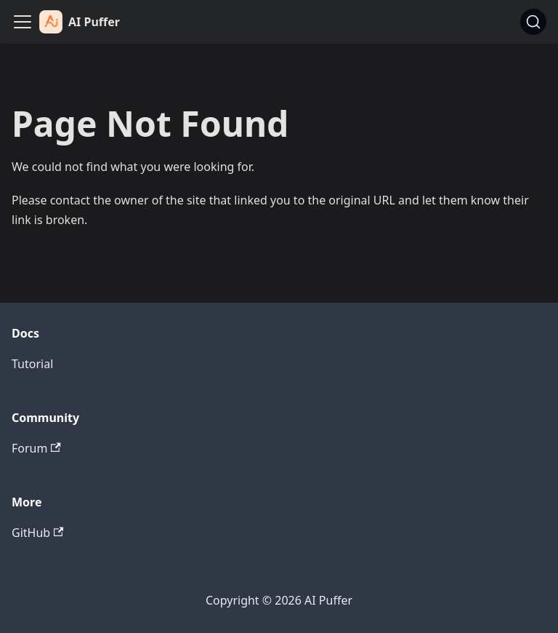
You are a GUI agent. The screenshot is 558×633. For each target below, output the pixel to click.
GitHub (37, 533)
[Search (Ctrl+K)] (533, 22)
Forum (36, 448)
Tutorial (32, 364)
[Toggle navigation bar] (22, 22)
